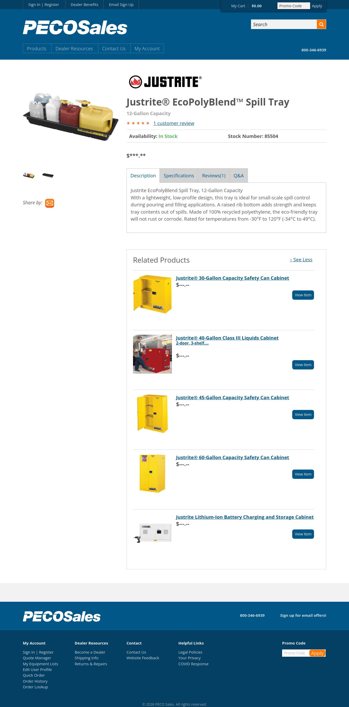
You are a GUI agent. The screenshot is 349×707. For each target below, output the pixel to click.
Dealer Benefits (85, 4)
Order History (35, 681)
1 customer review (173, 123)
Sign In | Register (43, 4)
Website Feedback (143, 657)
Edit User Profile (37, 669)
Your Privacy (189, 657)
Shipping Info (87, 657)
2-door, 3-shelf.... (192, 343)
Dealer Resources (74, 48)
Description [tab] (143, 175)
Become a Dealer (90, 652)
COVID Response (193, 663)
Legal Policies (190, 652)
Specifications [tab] (179, 175)
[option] (32, 175)
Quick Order (34, 675)
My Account (147, 48)
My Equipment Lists (40, 663)
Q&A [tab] (239, 175)
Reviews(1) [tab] (213, 175)
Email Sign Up (121, 4)
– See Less (301, 259)
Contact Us (113, 48)
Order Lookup (35, 686)
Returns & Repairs (91, 663)
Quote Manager (37, 657)
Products (36, 48)
